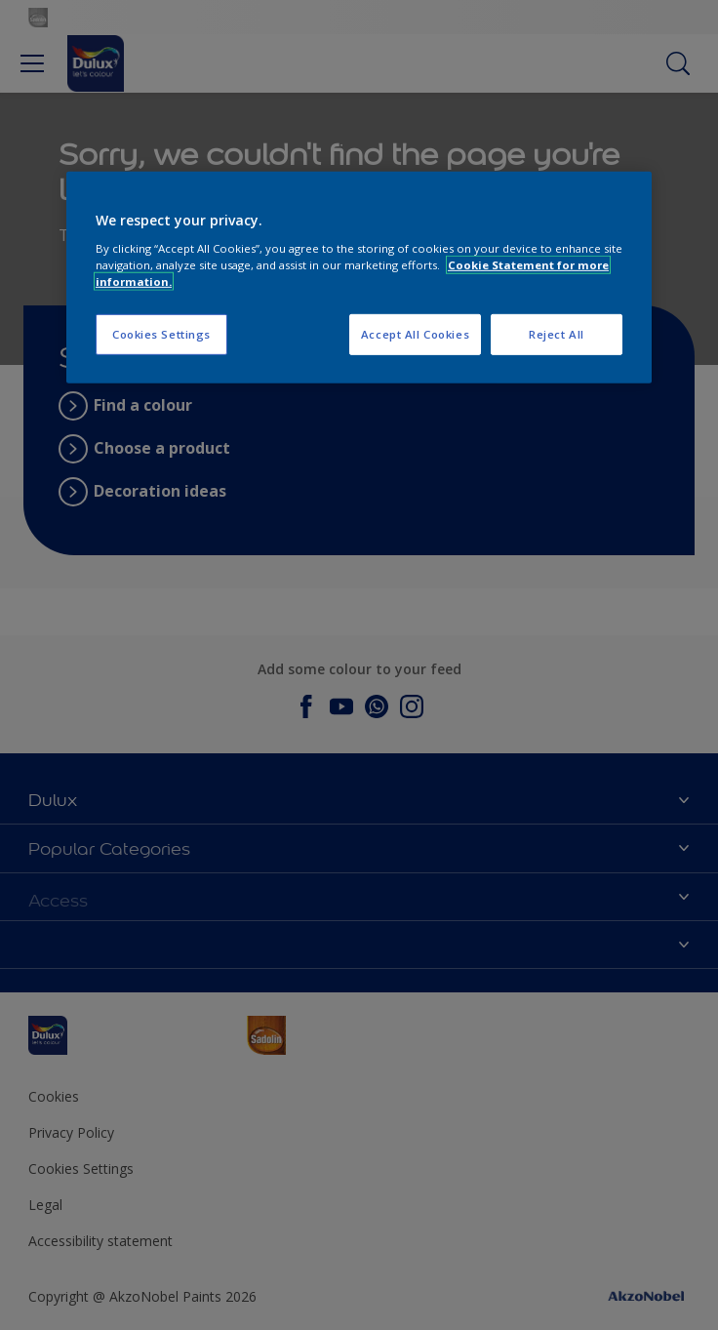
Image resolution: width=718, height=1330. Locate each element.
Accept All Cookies (415, 334)
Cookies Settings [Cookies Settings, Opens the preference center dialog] (161, 334)
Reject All (556, 334)
